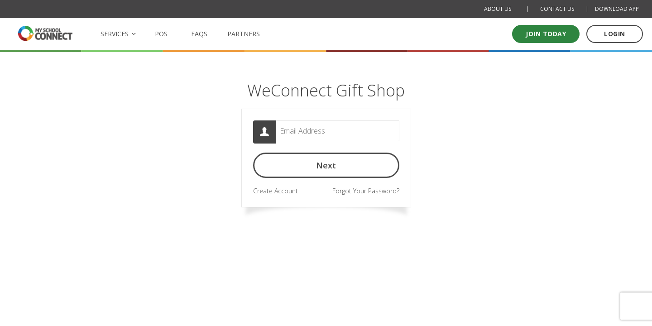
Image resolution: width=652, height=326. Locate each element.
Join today (546, 33)
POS (161, 33)
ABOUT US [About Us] (497, 9)
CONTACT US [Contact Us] (557, 9)
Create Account (275, 191)
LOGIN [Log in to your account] (614, 33)
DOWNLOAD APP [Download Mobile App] (617, 9)
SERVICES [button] (115, 33)
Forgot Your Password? (365, 191)
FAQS (199, 33)
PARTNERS (243, 33)
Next (326, 167)
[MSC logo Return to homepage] (45, 33)
